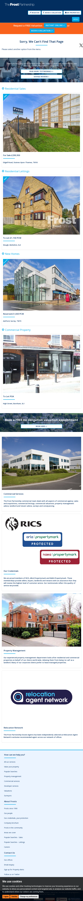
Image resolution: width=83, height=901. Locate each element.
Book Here (41, 426)
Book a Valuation (52, 13)
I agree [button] (6, 896)
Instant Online (55, 25)
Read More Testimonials (41, 71)
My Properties (72, 13)
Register (34, 13)
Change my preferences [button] (28, 896)
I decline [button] (14, 896)
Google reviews (41, 76)
